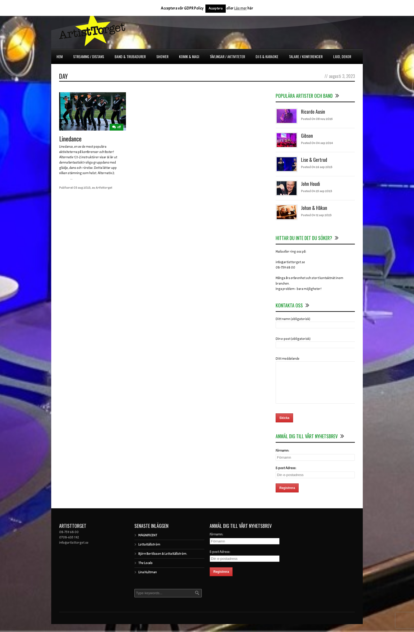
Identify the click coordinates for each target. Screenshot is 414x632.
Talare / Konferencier (306, 56)
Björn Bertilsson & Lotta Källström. (162, 562)
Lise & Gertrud (314, 159)
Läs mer (240, 8)
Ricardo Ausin (313, 111)
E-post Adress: (286, 476)
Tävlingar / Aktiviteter (227, 56)
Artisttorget (104, 188)
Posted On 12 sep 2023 (316, 215)
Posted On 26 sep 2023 (316, 167)
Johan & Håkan (314, 207)
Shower (162, 56)
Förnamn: (282, 458)
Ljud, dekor (342, 56)
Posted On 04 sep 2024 (317, 143)
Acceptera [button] (216, 8)
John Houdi (310, 183)
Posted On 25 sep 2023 (316, 191)
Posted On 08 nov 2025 (317, 119)
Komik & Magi (189, 56)
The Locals (145, 571)
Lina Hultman (147, 580)
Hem (60, 56)
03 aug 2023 (82, 188)
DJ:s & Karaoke (267, 56)
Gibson (307, 135)
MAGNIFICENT (147, 543)
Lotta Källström (149, 552)
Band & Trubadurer (130, 56)
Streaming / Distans (88, 56)
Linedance (70, 138)
